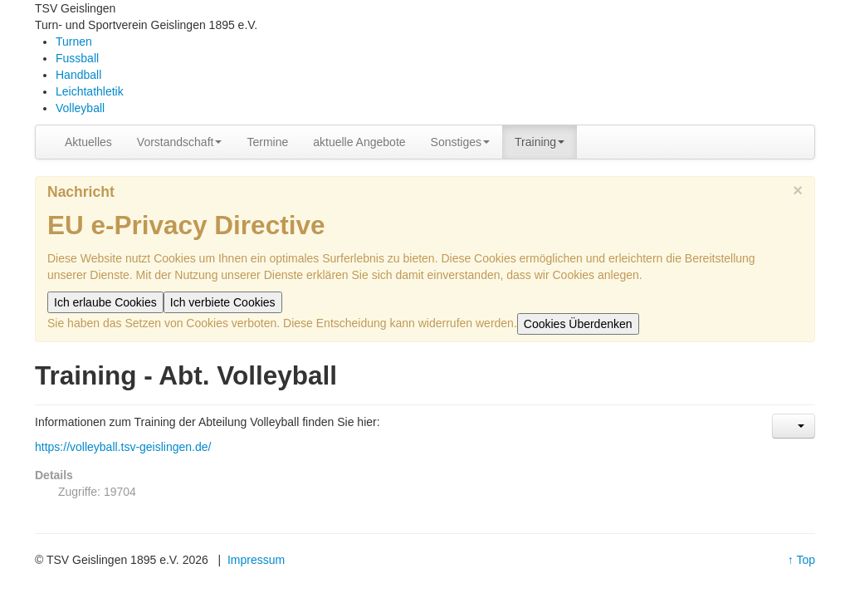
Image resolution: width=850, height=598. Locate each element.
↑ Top (801, 559)
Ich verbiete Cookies (223, 302)
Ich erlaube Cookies (105, 302)
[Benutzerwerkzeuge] (793, 426)
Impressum (256, 559)
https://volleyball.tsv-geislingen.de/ (123, 446)
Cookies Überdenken (578, 324)
